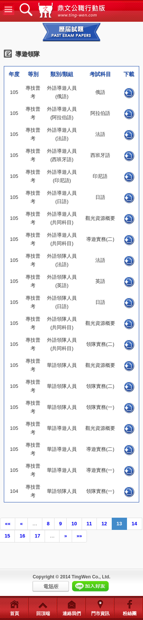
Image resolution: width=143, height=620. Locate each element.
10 (74, 523)
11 (89, 523)
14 (134, 523)
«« (7, 523)
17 (37, 536)
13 (119, 523)
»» (79, 536)
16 (22, 536)
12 (104, 523)
